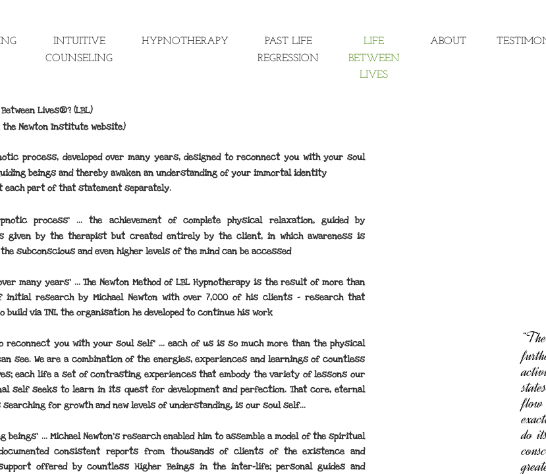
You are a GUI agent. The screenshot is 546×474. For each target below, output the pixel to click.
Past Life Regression (288, 50)
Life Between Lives (374, 58)
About (448, 41)
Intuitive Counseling (79, 50)
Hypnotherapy (185, 41)
